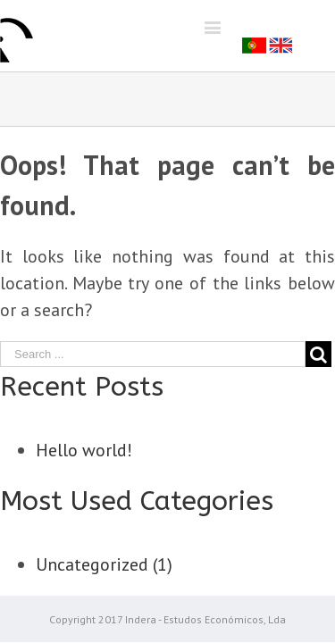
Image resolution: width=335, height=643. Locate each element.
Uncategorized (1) (104, 564)
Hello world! (84, 450)
